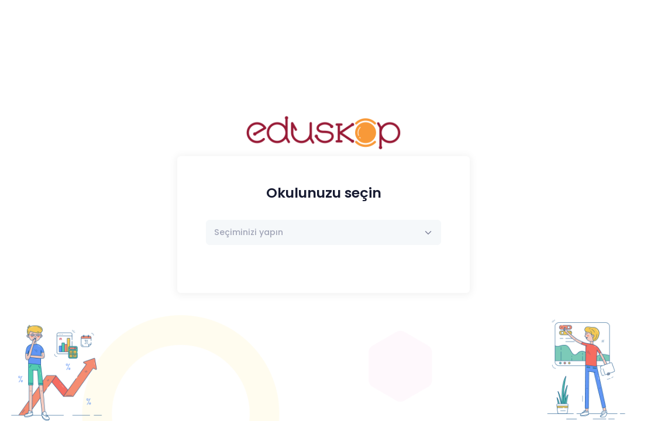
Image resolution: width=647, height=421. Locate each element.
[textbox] (248, 232)
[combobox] (324, 232)
